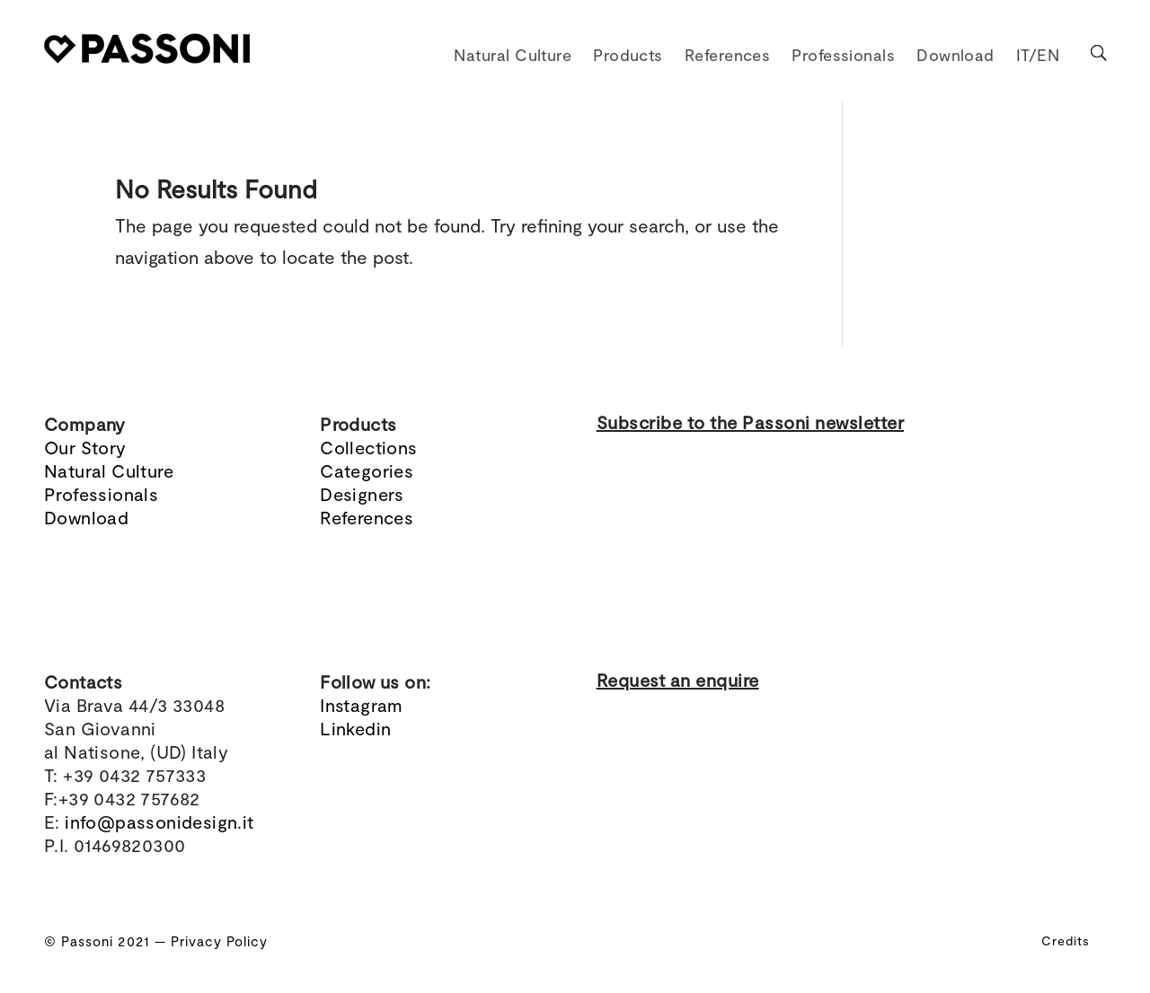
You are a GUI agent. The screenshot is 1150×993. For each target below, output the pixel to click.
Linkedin (355, 728)
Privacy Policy (220, 941)
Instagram (361, 705)
